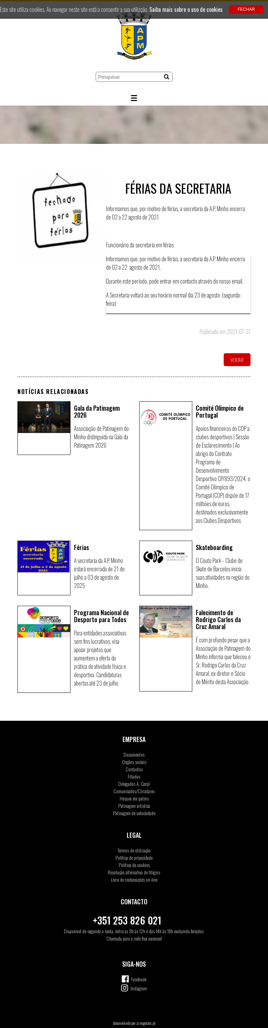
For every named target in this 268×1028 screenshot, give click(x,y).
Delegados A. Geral (134, 783)
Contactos (134, 769)
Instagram (139, 988)
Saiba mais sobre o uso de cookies (186, 9)
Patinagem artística (134, 805)
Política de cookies (134, 864)
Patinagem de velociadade (134, 813)
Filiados (134, 776)
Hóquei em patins (134, 798)
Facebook (139, 979)
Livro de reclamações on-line (134, 879)
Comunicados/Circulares (134, 791)
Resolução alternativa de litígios (134, 872)
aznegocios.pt (145, 1023)
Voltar (237, 359)
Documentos (134, 754)
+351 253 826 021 (127, 920)
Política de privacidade (134, 857)
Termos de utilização (134, 850)
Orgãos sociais (134, 761)
